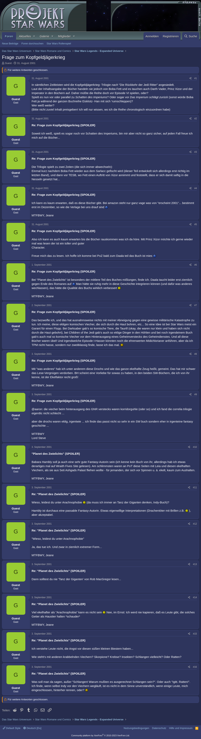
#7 (195, 305)
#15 (195, 633)
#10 (195, 447)
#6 (195, 264)
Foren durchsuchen (32, 43)
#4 (195, 188)
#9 (195, 394)
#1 (195, 78)
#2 (195, 118)
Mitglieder (64, 36)
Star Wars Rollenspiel (59, 43)
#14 (195, 597)
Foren (9, 36)
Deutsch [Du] (32, 728)
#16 (195, 667)
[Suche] (190, 36)
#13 (195, 564)
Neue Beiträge (10, 43)
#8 (195, 354)
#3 (195, 152)
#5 (195, 224)
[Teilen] (190, 78)
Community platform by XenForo (100, 735)
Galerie (44, 36)
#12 (195, 523)
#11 (195, 487)
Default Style (11, 728)
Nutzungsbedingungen (136, 728)
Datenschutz (159, 728)
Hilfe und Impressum (180, 728)
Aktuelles (25, 36)
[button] (34, 36)
